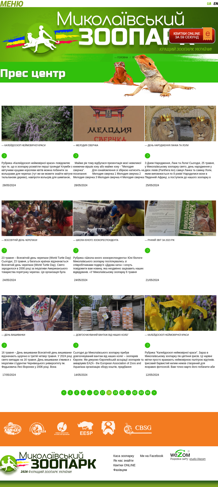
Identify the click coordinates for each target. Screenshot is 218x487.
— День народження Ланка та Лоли (167, 145)
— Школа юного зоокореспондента (95, 240)
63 (141, 392)
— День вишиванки (13, 335)
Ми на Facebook (151, 456)
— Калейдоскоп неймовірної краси (24, 145)
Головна (122, 57)
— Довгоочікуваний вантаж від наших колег (101, 335)
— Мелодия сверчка (85, 145)
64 (147, 392)
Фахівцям (120, 470)
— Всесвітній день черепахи (19, 240)
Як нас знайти (123, 460)
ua (209, 3)
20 (121, 392)
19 (115, 392)
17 (102, 392)
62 (134, 392)
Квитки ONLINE (124, 465)
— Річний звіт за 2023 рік (159, 240)
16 (96, 392)
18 (108, 392)
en (216, 3)
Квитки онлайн (192, 35)
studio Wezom (198, 459)
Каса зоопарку (123, 456)
